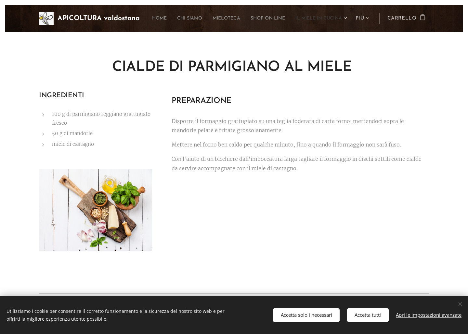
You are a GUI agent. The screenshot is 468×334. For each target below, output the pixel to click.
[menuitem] (205, 18)
